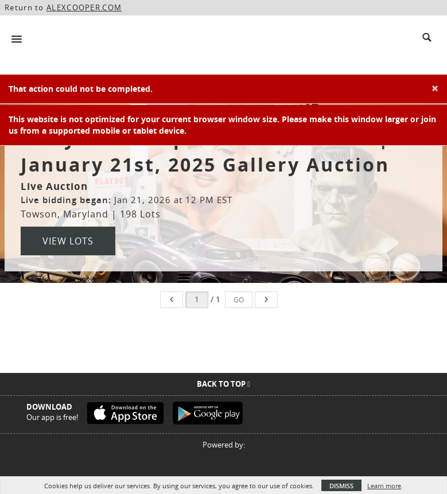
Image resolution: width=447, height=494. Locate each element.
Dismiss (341, 485)
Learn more (384, 485)
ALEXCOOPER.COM (84, 7)
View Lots (68, 241)
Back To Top (223, 384)
